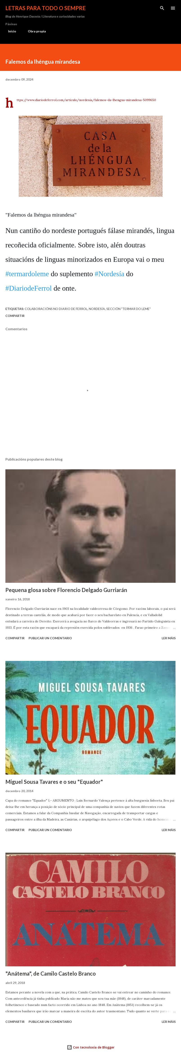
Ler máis (169, 638)
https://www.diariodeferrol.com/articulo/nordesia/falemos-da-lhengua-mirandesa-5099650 (86, 100)
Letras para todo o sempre (45, 8)
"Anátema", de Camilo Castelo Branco (50, 973)
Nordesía (97, 309)
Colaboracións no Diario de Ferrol (56, 309)
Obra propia (34, 31)
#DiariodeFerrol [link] (28, 288)
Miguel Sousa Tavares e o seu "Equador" (54, 781)
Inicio (9, 31)
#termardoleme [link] (27, 274)
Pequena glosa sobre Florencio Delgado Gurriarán (66, 590)
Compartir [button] (15, 316)
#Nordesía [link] (109, 274)
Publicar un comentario (50, 638)
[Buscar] (162, 8)
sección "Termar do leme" (128, 309)
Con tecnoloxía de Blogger (90, 1047)
